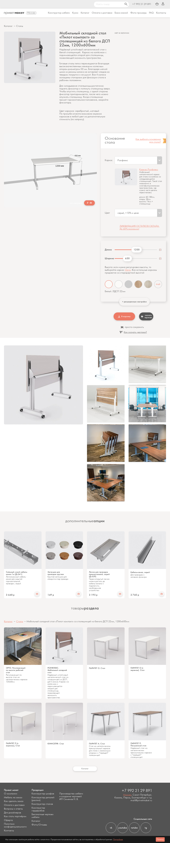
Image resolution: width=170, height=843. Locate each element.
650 (127, 258)
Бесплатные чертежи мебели (42, 816)
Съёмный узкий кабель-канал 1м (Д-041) (16, 573)
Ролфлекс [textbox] (123, 160)
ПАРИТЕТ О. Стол (97, 668)
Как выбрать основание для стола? (148, 141)
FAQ (151, 12)
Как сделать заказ (14, 801)
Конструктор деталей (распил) (43, 799)
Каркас (108, 160)
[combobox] (138, 160)
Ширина (109, 258)
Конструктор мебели (59, 12)
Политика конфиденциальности (15, 825)
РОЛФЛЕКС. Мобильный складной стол (57, 670)
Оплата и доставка (14, 805)
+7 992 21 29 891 (141, 4)
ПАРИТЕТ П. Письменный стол (138, 744)
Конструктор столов (42, 804)
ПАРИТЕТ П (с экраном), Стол (13, 744)
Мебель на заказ (13, 797)
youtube (122, 827)
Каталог (85, 12)
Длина (108, 249)
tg (146, 827)
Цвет (107, 212)
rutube (134, 827)
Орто (128, 270)
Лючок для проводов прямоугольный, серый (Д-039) (99, 574)
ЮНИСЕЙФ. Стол (56, 744)
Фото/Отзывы (39, 824)
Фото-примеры (138, 12)
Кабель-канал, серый (140, 572)
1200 (137, 249)
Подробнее (118, 839)
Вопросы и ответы (13, 808)
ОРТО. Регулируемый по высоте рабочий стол (15, 670)
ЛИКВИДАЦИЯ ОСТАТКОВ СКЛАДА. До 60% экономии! (140, 227)
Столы (19, 26)
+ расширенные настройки (134, 301)
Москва (127, 794)
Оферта (8, 820)
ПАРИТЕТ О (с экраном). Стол (137, 669)
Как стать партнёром (15, 816)
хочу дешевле (76, 203)
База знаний (121, 12)
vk (111, 827)
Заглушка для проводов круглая (56, 573)
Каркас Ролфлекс (148, 169)
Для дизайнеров (12, 812)
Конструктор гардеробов (38, 809)
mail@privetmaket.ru (141, 800)
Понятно (160, 839)
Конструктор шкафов (43, 793)
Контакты (161, 12)
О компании (10, 793)
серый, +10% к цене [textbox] (128, 213)
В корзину (124, 316)
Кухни (75, 12)
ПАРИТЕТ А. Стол (97, 744)
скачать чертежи (146, 316)
